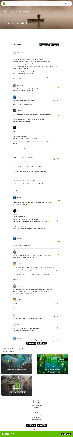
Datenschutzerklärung (37, 405)
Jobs (36, 412)
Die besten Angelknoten (36, 419)
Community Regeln (36, 417)
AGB (37, 410)
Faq (36, 422)
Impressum (36, 407)
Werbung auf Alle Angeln (36, 414)
